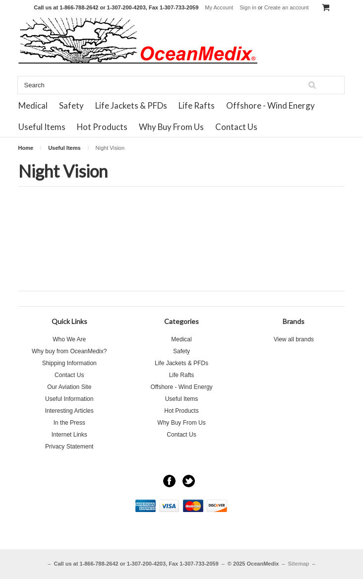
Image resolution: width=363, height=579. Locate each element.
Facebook (169, 481)
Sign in (248, 7)
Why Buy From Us (171, 127)
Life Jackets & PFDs (131, 105)
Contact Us (236, 127)
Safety (71, 105)
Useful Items (41, 127)
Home (26, 148)
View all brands (294, 339)
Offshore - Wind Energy (270, 105)
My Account (219, 7)
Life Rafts (197, 105)
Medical (33, 105)
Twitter (188, 481)
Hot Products (102, 127)
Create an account (286, 7)
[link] (181, 534)
